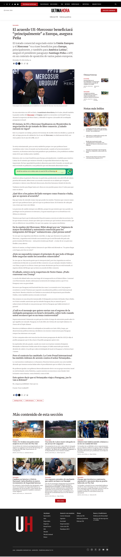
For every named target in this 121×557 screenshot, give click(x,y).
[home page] (60, 10)
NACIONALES (44, 4)
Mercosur (39, 401)
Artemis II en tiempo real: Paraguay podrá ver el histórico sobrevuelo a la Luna (96, 151)
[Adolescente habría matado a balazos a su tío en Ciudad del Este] (92, 429)
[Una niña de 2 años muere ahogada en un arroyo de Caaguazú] (60, 429)
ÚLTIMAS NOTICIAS (29, 4)
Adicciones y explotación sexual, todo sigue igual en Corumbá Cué (96, 136)
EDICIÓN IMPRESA (109, 10)
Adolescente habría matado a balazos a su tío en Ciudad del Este (92, 443)
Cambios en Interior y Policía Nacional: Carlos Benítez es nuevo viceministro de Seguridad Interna (27, 481)
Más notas (60, 501)
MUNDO (67, 4)
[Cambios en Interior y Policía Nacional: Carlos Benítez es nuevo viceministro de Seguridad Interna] (28, 467)
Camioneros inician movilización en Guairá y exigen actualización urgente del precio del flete (91, 95)
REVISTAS (86, 4)
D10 (62, 4)
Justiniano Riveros (29, 453)
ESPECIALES (75, 4)
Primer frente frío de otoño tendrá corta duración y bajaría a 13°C (95, 157)
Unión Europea (29, 401)
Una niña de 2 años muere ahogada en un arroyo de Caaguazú (60, 443)
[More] (58, 4)
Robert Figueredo (61, 453)
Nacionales (16, 25)
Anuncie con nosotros (67, 513)
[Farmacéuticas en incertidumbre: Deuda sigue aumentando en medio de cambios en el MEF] (104, 80)
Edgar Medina (93, 454)
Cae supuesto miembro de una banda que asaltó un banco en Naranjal (59, 481)
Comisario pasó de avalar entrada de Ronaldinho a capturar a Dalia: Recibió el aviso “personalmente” (96, 130)
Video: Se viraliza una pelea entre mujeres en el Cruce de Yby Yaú (26, 443)
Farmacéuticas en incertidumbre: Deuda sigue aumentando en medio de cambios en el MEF (91, 82)
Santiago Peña (18, 401)
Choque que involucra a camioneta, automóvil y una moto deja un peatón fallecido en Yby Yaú (92, 481)
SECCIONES (53, 4)
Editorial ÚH (54, 17)
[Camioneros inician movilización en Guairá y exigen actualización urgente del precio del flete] (104, 93)
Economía (86, 78)
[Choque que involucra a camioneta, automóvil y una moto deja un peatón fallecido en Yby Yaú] (92, 467)
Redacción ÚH (96, 87)
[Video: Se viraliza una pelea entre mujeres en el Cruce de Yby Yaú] (28, 429)
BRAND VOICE (96, 4)
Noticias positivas (65, 17)
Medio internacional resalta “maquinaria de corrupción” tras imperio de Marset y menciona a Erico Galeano (96, 143)
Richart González (96, 100)
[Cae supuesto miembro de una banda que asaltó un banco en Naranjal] (60, 467)
